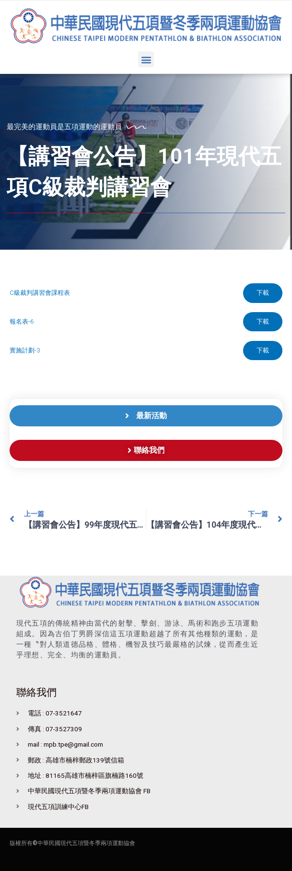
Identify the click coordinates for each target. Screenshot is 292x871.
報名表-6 (22, 321)
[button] (146, 59)
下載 (263, 292)
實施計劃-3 (25, 350)
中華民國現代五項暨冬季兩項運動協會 (86, 843)
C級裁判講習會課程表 (40, 292)
